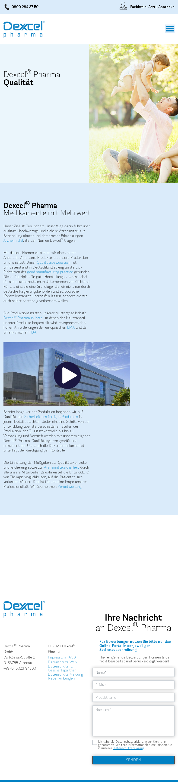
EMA (71, 327)
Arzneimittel (13, 240)
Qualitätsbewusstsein (54, 262)
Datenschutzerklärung (128, 748)
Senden (133, 760)
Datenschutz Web (62, 662)
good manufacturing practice (50, 272)
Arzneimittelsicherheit (61, 467)
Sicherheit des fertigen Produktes (51, 416)
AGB (72, 657)
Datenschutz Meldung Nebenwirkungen (65, 676)
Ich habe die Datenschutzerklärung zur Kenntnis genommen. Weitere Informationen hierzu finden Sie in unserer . (135, 745)
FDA (32, 332)
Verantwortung (70, 486)
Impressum (57, 657)
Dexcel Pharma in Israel (23, 318)
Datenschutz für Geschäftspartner (62, 668)
